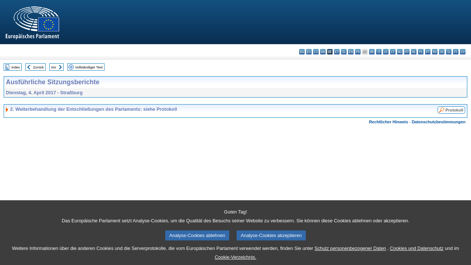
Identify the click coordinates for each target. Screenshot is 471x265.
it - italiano (379, 51)
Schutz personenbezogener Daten (350, 252)
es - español (309, 51)
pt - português (428, 51)
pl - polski (421, 51)
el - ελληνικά (344, 51)
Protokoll (454, 110)
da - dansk (323, 51)
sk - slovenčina (442, 51)
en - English (351, 51)
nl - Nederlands (414, 51)
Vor (53, 67)
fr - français (358, 51)
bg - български (302, 51)
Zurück (38, 67)
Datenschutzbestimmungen (438, 122)
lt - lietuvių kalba (393, 51)
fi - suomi (455, 51)
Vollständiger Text (89, 67)
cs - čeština (316, 51)
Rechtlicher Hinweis (388, 122)
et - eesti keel (337, 51)
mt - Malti (407, 51)
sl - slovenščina (448, 51)
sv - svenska (462, 51)
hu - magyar (400, 51)
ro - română (435, 51)
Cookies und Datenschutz (417, 252)
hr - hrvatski (372, 51)
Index (15, 67)
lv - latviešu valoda (386, 51)
